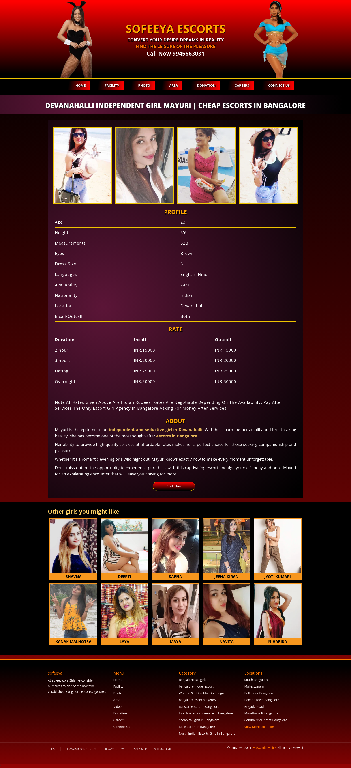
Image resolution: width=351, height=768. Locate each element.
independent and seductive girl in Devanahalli (155, 429)
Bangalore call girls (192, 680)
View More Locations (259, 727)
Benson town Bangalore (261, 700)
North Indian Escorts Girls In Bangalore (207, 733)
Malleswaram (254, 686)
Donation (206, 85)
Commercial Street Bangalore (265, 720)
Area (173, 85)
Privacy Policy (114, 749)
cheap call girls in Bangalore (199, 720)
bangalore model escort (196, 686)
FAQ (53, 749)
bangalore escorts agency (197, 700)
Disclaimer (139, 749)
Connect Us (279, 85)
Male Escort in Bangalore (197, 727)
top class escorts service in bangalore (206, 713)
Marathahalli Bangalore (261, 713)
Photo (144, 85)
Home (80, 85)
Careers (242, 85)
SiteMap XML (162, 749)
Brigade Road (254, 706)
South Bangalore (256, 680)
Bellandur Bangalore (259, 693)
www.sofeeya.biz (264, 748)
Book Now (173, 486)
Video (117, 706)
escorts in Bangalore (176, 436)
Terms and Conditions (80, 749)
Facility (112, 85)
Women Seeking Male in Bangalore (204, 693)
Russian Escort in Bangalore (199, 706)
